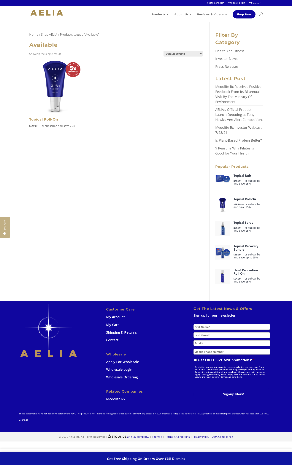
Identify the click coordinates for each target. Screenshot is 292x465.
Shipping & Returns (121, 332)
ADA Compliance (222, 437)
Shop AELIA (49, 34)
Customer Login (215, 3)
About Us (181, 14)
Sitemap (157, 437)
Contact (112, 340)
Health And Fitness (230, 51)
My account (115, 317)
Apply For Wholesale (122, 362)
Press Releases (227, 66)
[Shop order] (183, 54)
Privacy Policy (201, 437)
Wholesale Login (236, 3)
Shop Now (244, 14)
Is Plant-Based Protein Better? (238, 140)
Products (158, 14)
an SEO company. (128, 437)
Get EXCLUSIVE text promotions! (226, 360)
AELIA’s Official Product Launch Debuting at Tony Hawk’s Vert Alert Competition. (239, 114)
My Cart (112, 324)
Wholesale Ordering (122, 377)
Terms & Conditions (177, 437)
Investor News (226, 58)
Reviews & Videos (210, 14)
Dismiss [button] (178, 458)
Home (33, 34)
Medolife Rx (115, 399)
